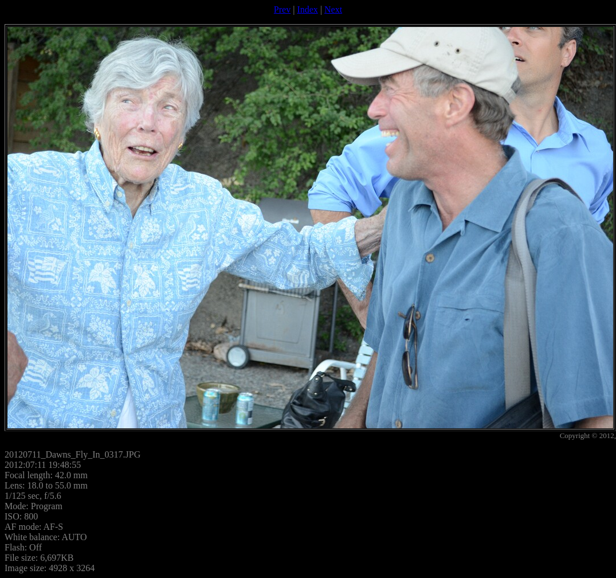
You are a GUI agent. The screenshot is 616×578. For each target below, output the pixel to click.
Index (307, 9)
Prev (282, 9)
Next (333, 9)
